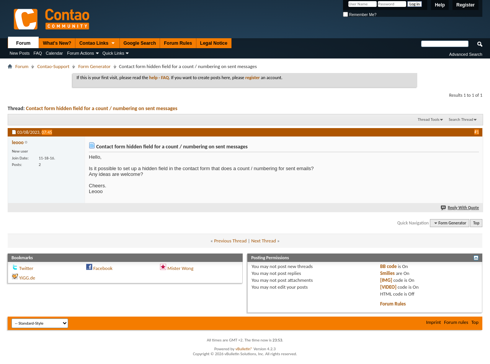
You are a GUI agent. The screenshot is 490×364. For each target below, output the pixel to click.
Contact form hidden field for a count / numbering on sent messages (102, 108)
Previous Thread (230, 241)
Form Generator (94, 66)
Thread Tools (428, 119)
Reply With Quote (460, 207)
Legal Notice (213, 43)
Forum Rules (178, 43)
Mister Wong (180, 268)
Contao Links (97, 43)
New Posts (20, 53)
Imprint (433, 322)
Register (465, 5)
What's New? (57, 43)
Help (440, 5)
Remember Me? (359, 15)
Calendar (54, 53)
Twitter (26, 268)
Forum (23, 43)
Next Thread (263, 241)
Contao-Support (53, 66)
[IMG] (386, 280)
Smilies (387, 273)
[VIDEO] (388, 287)
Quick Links (113, 53)
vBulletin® (244, 348)
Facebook (103, 268)
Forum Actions (80, 53)
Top (476, 223)
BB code (388, 266)
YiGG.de (27, 278)
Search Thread (461, 119)
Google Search (140, 43)
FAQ (38, 53)
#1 (476, 132)
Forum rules (456, 322)
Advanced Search (465, 54)
